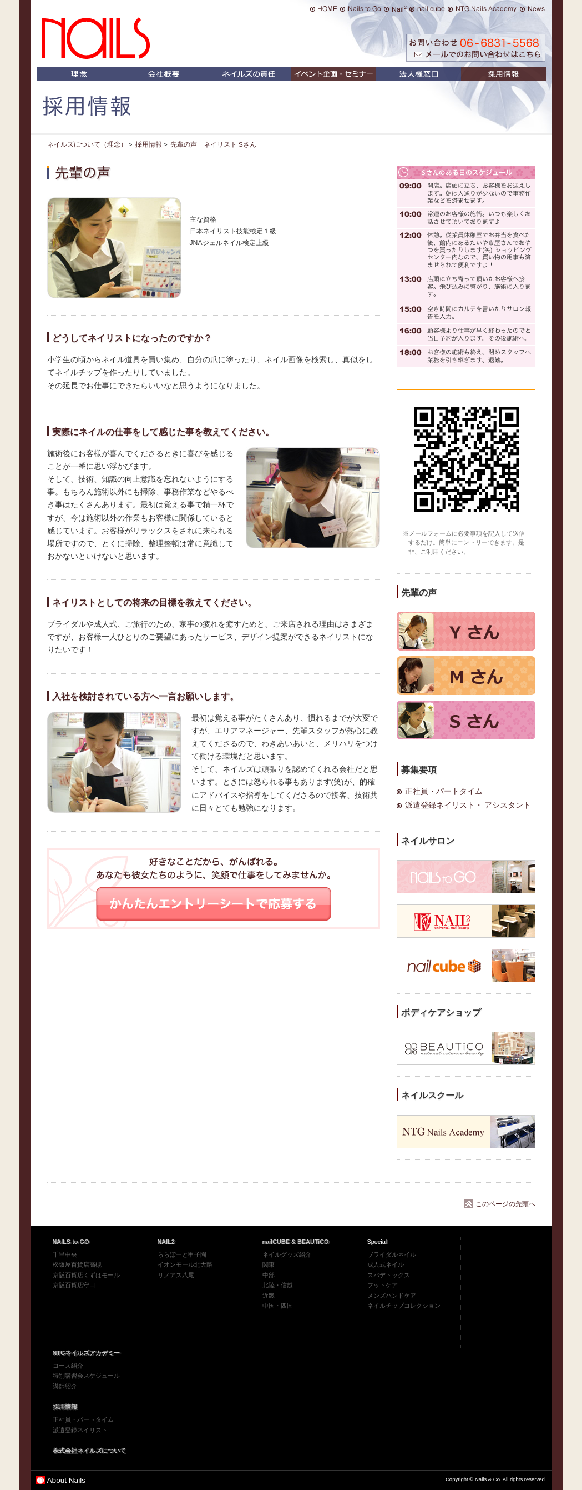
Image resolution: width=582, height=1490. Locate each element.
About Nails (66, 1480)
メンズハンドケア (391, 1295)
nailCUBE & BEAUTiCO (295, 1241)
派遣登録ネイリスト (80, 1430)
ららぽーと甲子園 (182, 1254)
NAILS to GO (71, 1241)
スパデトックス (388, 1275)
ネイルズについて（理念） (87, 144)
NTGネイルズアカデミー (86, 1352)
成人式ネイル (385, 1264)
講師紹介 (65, 1386)
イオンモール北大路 (185, 1264)
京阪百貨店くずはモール (86, 1275)
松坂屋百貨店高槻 (77, 1264)
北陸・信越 (277, 1285)
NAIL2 (166, 1241)
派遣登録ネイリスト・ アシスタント (468, 805)
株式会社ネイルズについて (89, 1450)
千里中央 (65, 1254)
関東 (268, 1264)
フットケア (382, 1285)
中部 (268, 1275)
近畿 (268, 1295)
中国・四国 (277, 1305)
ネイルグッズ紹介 (286, 1254)
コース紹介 (68, 1365)
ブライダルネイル (391, 1254)
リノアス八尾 (176, 1275)
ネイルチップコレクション (404, 1305)
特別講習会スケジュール (86, 1375)
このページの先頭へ (505, 1204)
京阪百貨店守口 (74, 1285)
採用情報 (65, 1406)
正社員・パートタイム (444, 791)
